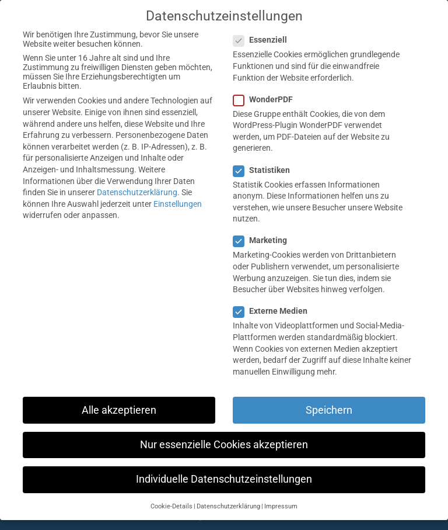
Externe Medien (275, 311)
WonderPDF (268, 99)
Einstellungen (177, 204)
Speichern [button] (329, 410)
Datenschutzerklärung (137, 192)
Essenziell (265, 39)
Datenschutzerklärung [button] (228, 506)
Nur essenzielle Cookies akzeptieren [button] (224, 445)
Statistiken (266, 170)
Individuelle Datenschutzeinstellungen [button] (224, 479)
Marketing (265, 240)
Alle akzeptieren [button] (119, 410)
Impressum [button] (281, 506)
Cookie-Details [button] (171, 506)
